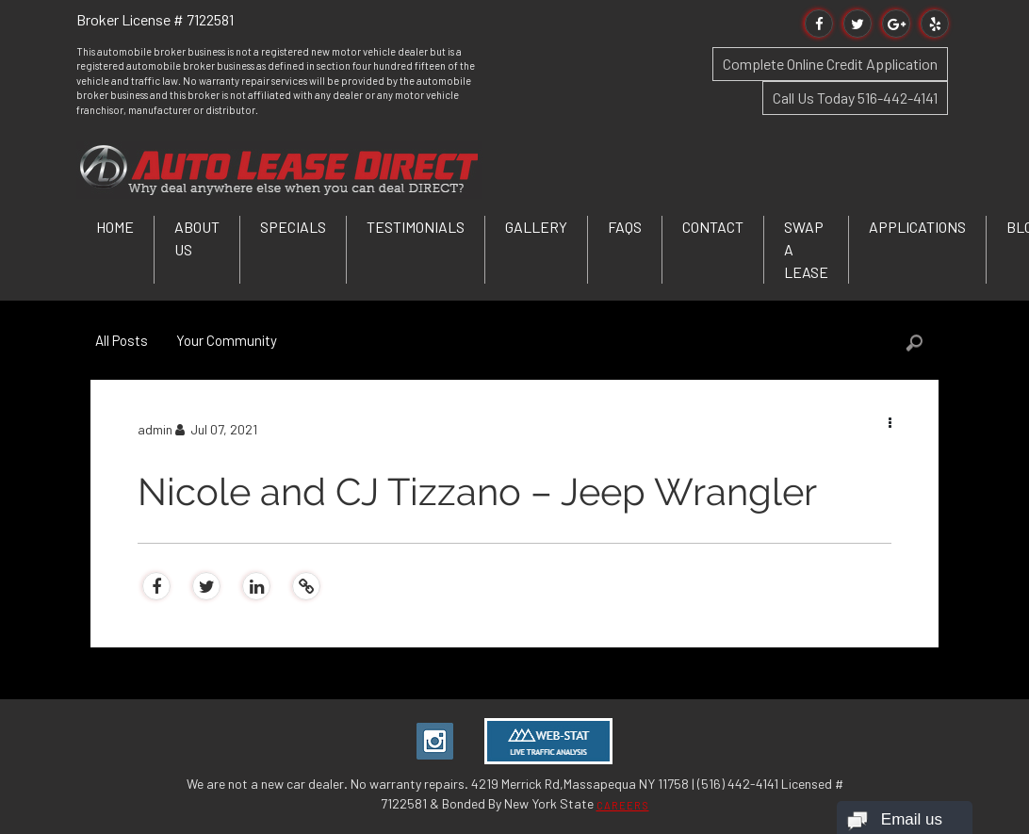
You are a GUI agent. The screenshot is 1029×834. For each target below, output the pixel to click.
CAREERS (622, 805)
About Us (197, 238)
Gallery (536, 227)
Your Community (226, 340)
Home (115, 227)
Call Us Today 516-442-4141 (855, 97)
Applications (917, 227)
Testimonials (416, 227)
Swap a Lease (806, 249)
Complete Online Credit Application (830, 64)
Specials (293, 227)
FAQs (625, 227)
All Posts (121, 340)
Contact (712, 227)
